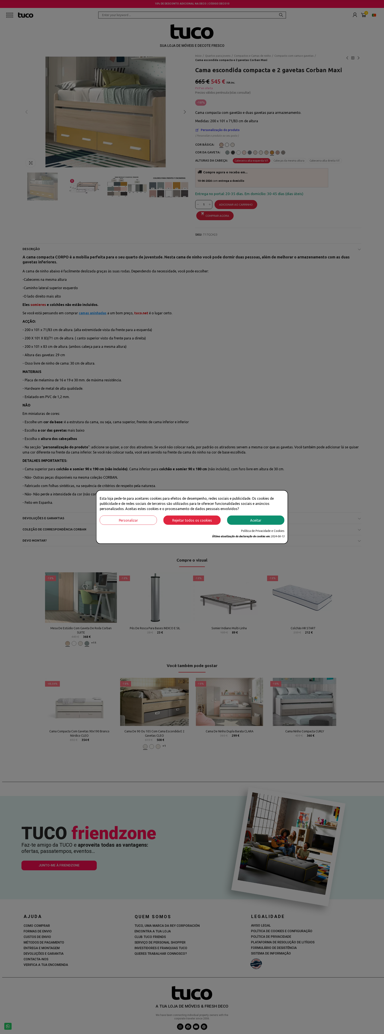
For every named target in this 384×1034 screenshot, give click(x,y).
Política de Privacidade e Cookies (262, 531)
